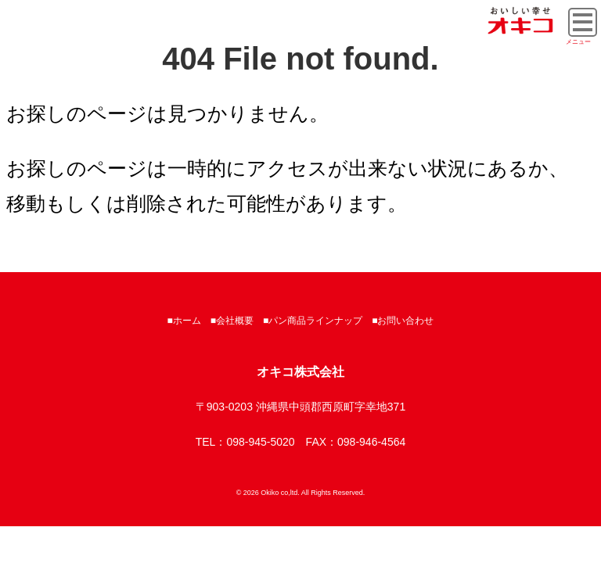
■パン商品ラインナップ (312, 320)
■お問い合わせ (403, 320)
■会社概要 (232, 320)
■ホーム (184, 320)
